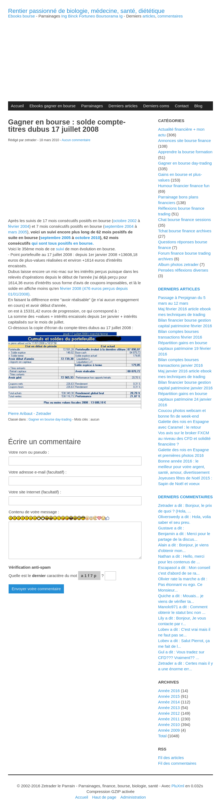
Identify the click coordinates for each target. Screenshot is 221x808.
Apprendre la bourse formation (185, 152)
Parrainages (92, 106)
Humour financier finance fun (184, 185)
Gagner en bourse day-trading (49, 419)
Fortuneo (87, 16)
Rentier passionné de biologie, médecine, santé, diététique (86, 11)
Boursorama (107, 16)
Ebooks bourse (21, 16)
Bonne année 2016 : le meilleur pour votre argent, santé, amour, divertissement (184, 467)
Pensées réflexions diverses (183, 270)
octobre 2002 (124, 220)
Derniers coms (156, 106)
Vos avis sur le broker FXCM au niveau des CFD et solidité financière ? (184, 438)
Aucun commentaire (76, 140)
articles (149, 16)
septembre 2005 (55, 237)
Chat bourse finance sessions (184, 219)
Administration (133, 797)
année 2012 (169, 713)
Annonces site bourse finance (184, 140)
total (163, 736)
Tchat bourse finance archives (184, 231)
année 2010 (169, 724)
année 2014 (169, 702)
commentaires (170, 16)
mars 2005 (17, 232)
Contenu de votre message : (34, 512)
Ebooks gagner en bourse (53, 106)
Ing (64, 16)
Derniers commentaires (185, 496)
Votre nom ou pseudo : (29, 452)
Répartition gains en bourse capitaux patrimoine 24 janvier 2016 (185, 399)
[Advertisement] (110, 55)
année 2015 (169, 696)
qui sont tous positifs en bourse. (62, 243)
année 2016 (169, 690)
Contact (182, 106)
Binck (73, 16)
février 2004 (18, 226)
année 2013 (169, 707)
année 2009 (169, 730)
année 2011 (169, 719)
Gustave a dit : (171, 528)
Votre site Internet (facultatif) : (35, 492)
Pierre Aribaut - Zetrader (29, 413)
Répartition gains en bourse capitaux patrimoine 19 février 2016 (184, 348)
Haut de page (104, 797)
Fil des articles (171, 757)
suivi (60, 249)
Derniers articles (122, 106)
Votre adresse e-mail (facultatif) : (38, 472)
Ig (121, 16)
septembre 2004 (118, 226)
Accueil (17, 106)
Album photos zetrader (178, 264)
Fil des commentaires (177, 763)
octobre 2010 (87, 237)
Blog (198, 106)
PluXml (177, 786)
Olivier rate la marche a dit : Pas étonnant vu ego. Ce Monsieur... (182, 584)
